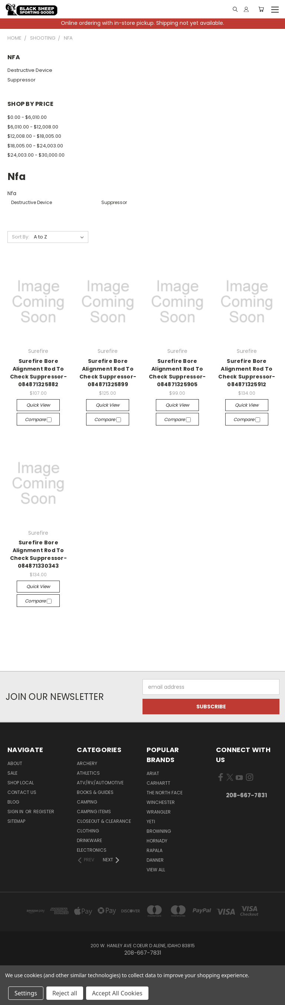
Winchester (161, 802)
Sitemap (16, 821)
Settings (25, 993)
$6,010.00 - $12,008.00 (32, 126)
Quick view (38, 405)
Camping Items (94, 811)
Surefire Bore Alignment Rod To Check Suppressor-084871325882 (38, 372)
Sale (12, 773)
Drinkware (89, 840)
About (14, 763)
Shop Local (20, 782)
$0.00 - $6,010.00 (27, 117)
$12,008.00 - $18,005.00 (34, 136)
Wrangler (159, 812)
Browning (159, 831)
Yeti (151, 821)
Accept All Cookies (117, 993)
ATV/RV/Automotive (100, 782)
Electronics (92, 850)
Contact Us (21, 792)
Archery (87, 763)
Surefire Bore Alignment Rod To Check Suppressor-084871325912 (246, 372)
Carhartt (158, 783)
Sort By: (20, 236)
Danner (155, 860)
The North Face (165, 792)
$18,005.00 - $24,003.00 (35, 145)
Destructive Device (29, 70)
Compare (38, 419)
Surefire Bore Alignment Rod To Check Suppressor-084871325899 (107, 372)
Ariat (153, 773)
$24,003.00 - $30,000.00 (36, 154)
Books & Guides (95, 792)
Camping (87, 802)
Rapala (155, 850)
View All (156, 870)
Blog (13, 802)
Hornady (157, 841)
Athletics (88, 773)
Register (43, 811)
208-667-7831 (246, 795)
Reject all (64, 993)
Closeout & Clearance (104, 821)
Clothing (88, 831)
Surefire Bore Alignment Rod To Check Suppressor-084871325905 (177, 372)
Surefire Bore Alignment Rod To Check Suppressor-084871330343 (38, 554)
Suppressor (21, 79)
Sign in (15, 811)
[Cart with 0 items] (261, 9)
